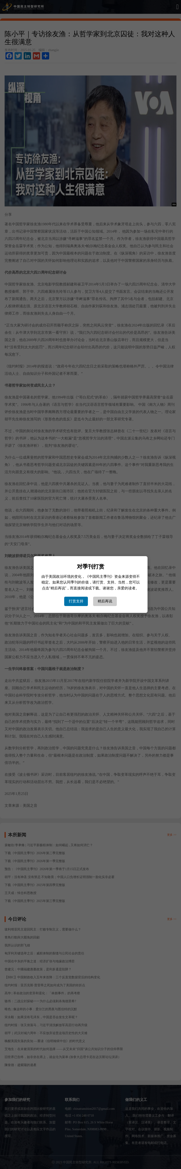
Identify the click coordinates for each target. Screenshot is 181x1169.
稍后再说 (105, 601)
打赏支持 (76, 601)
